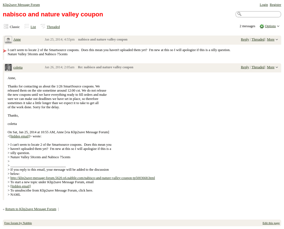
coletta (17, 67)
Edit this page (271, 223)
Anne (17, 39)
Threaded (53, 27)
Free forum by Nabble (18, 223)
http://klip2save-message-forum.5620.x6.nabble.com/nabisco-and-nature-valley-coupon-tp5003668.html (83, 178)
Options (270, 26)
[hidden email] (19, 136)
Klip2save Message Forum (21, 5)
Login (264, 5)
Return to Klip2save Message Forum (30, 209)
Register (275, 5)
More (271, 39)
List (33, 27)
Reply (245, 39)
